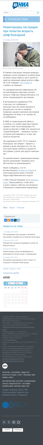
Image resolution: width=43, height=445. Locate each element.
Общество (25, 372)
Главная (5, 269)
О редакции (22, 395)
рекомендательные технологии (13, 359)
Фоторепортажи (8, 381)
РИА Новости (26, 82)
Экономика (15, 372)
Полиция (20, 207)
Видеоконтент (15, 384)
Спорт (19, 375)
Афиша (5, 377)
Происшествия (29, 375)
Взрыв (12, 207)
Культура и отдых (9, 375)
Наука (11, 377)
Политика (6, 372)
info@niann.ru (12, 340)
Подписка (14, 390)
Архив (13, 269)
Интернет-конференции (25, 381)
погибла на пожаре (26, 170)
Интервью (26, 384)
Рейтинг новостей (21, 386)
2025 (19, 269)
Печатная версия (9, 392)
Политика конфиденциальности (13, 361)
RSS (26, 390)
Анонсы (5, 384)
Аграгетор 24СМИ (11, 273)
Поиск (21, 390)
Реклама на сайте (9, 395)
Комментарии (7, 386)
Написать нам (22, 392)
